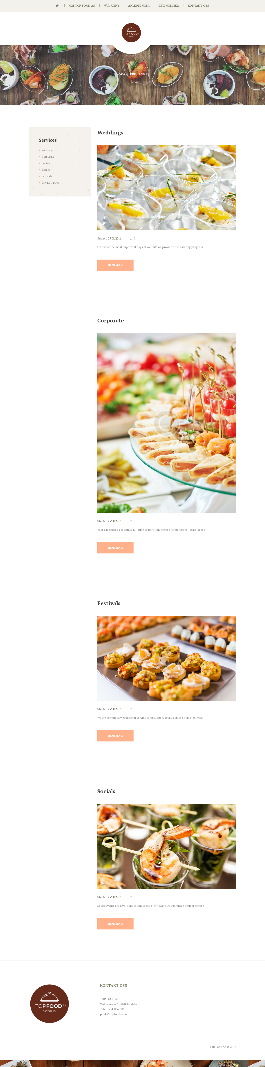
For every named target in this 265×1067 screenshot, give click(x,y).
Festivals (112, 606)
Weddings (114, 132)
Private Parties (51, 182)
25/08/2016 (115, 238)
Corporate (114, 321)
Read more (118, 266)
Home (121, 74)
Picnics (46, 169)
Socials (109, 795)
